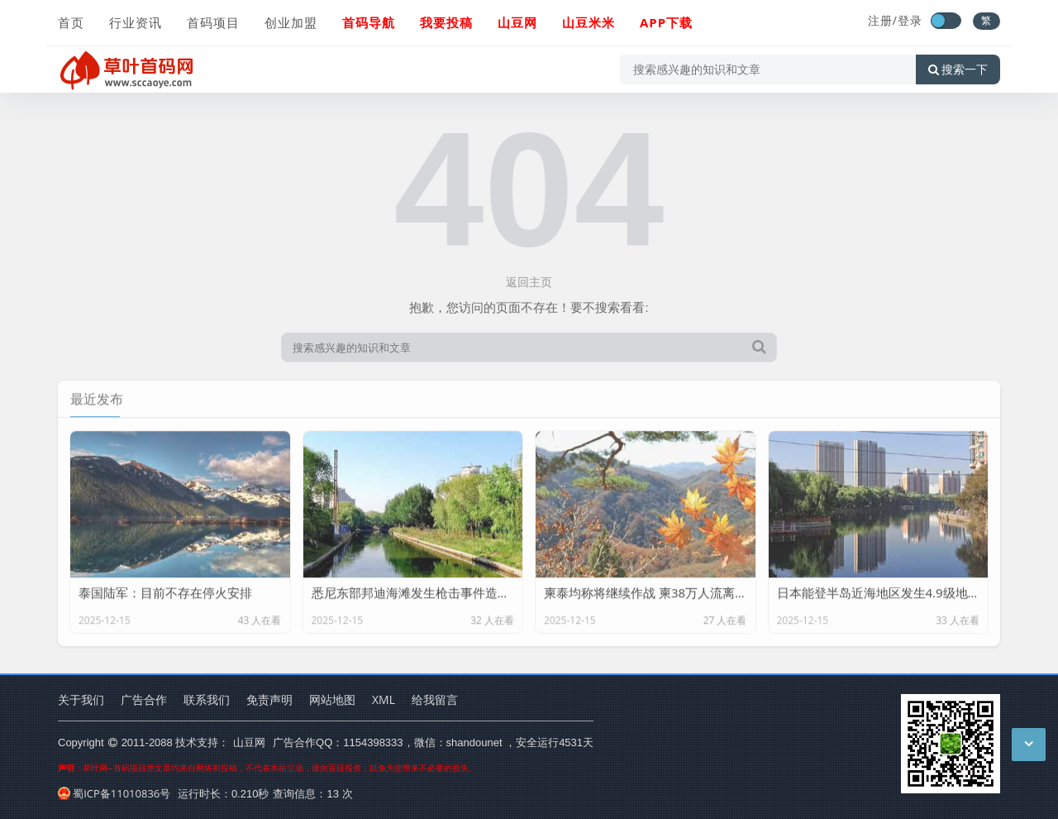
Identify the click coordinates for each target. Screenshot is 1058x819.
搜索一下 (958, 69)
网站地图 (332, 699)
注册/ (883, 20)
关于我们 (81, 699)
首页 (71, 22)
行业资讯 (135, 22)
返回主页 (529, 282)
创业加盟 (290, 22)
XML (383, 699)
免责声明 (269, 699)
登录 (910, 20)
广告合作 (144, 699)
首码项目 (213, 22)
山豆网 (249, 742)
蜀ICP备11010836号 (114, 793)
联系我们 (206, 699)
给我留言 (435, 699)
